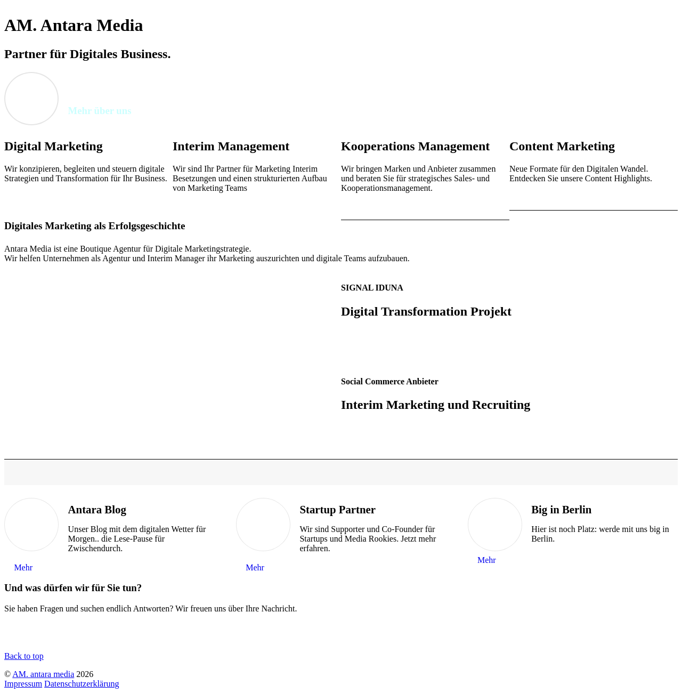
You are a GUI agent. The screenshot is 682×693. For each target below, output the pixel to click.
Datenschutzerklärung (81, 683)
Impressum (23, 683)
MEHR (16, 196)
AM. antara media (43, 674)
